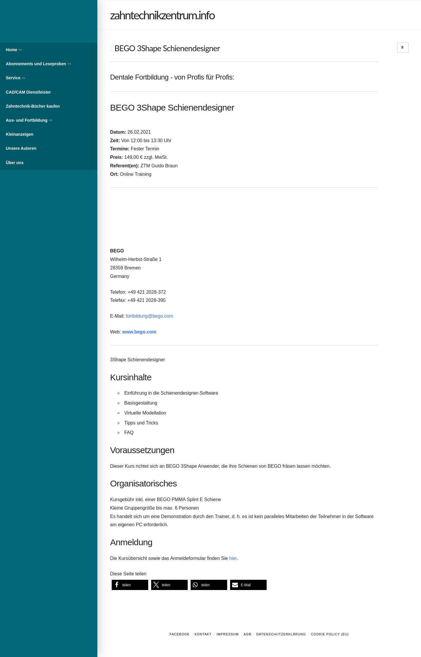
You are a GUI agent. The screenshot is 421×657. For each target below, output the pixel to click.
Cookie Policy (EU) (330, 634)
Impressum (228, 634)
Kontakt (203, 634)
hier (233, 558)
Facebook (180, 634)
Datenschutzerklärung (281, 634)
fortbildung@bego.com (149, 316)
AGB (247, 634)
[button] (130, 585)
